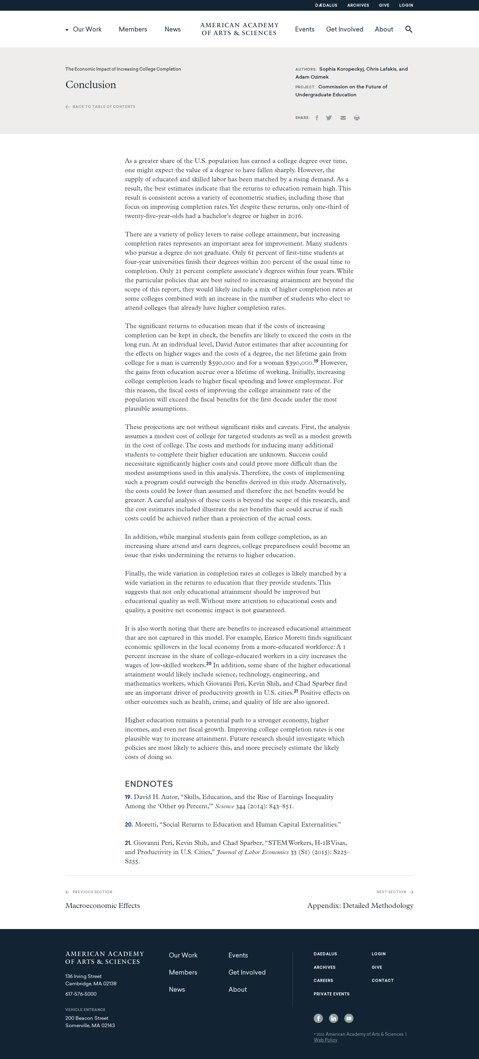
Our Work (87, 30)
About (384, 30)
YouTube (348, 1018)
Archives (358, 6)
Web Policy (325, 1041)
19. (128, 798)
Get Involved (345, 30)
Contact (383, 981)
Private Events (332, 994)
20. (129, 825)
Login (406, 6)
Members (133, 30)
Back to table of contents (104, 107)
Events (305, 30)
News (173, 30)
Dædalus (326, 6)
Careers (323, 981)
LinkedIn (333, 1018)
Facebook (318, 1018)
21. (128, 843)
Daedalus (325, 954)
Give (384, 6)
